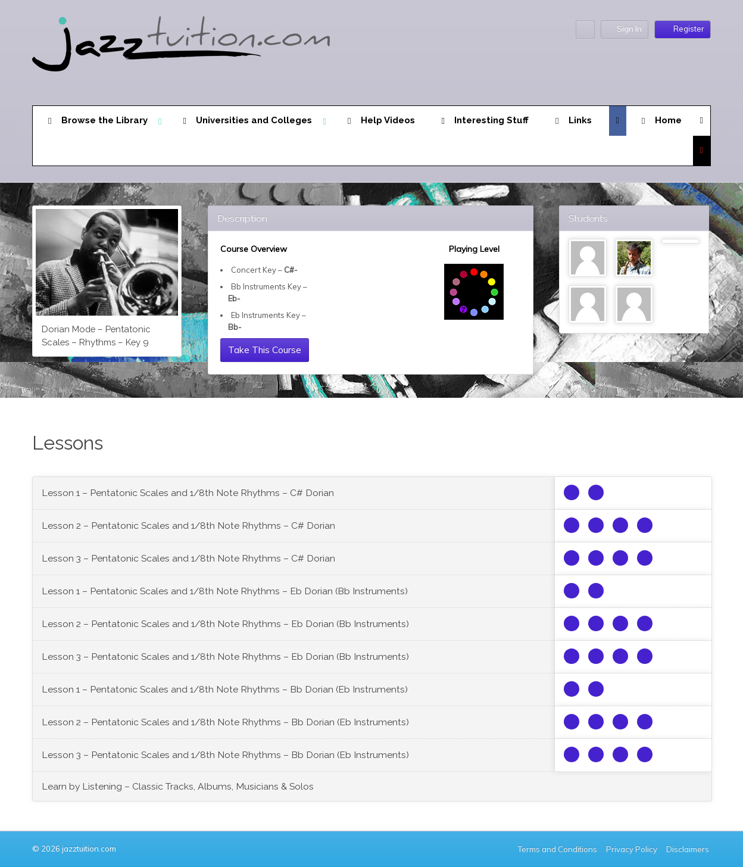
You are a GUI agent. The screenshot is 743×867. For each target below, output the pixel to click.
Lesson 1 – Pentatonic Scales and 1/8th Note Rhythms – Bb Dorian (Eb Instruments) (225, 689)
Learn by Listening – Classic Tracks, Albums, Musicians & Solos (178, 786)
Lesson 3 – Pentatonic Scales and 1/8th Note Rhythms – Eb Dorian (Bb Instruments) (225, 656)
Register (682, 28)
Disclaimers (688, 849)
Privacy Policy (631, 849)
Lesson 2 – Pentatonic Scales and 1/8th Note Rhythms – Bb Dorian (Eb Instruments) (225, 722)
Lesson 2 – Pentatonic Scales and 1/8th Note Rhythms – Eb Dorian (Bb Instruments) (225, 623)
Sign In (624, 29)
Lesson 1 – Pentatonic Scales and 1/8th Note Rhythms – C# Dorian (188, 492)
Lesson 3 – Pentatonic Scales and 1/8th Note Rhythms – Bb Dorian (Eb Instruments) (225, 754)
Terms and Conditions (557, 849)
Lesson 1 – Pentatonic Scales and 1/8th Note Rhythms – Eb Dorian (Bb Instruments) (225, 591)
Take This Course (264, 349)
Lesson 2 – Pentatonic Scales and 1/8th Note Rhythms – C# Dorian (188, 525)
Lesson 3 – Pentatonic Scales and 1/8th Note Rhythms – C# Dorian (188, 558)
